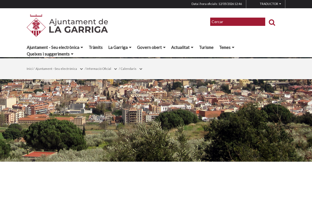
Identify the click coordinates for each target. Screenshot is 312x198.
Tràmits (96, 47)
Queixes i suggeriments (50, 53)
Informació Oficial (98, 68)
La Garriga (120, 47)
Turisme (206, 47)
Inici (30, 68)
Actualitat (182, 47)
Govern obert (151, 47)
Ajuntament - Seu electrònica (55, 47)
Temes (226, 47)
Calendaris (128, 68)
